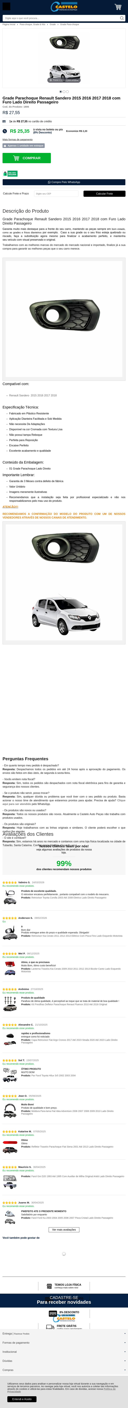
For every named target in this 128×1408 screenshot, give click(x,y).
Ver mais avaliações (64, 1229)
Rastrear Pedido (21, 1334)
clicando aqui (68, 845)
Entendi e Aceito (22, 1399)
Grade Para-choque (69, 24)
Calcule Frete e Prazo (16, 193)
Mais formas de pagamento (17, 139)
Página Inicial (9, 24)
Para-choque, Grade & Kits (33, 24)
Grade (53, 24)
